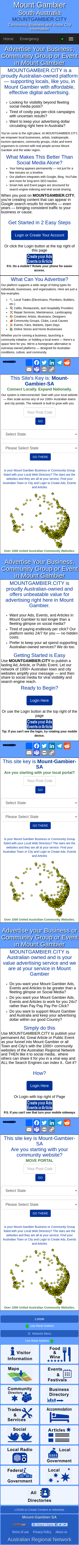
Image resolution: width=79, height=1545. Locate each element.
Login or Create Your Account (39, 235)
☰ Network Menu (39, 1333)
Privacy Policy (42, 1532)
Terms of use (20, 1532)
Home (8, 39)
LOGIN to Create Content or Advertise (39, 1509)
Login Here (39, 700)
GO (40, 421)
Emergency (29, 39)
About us (61, 1532)
